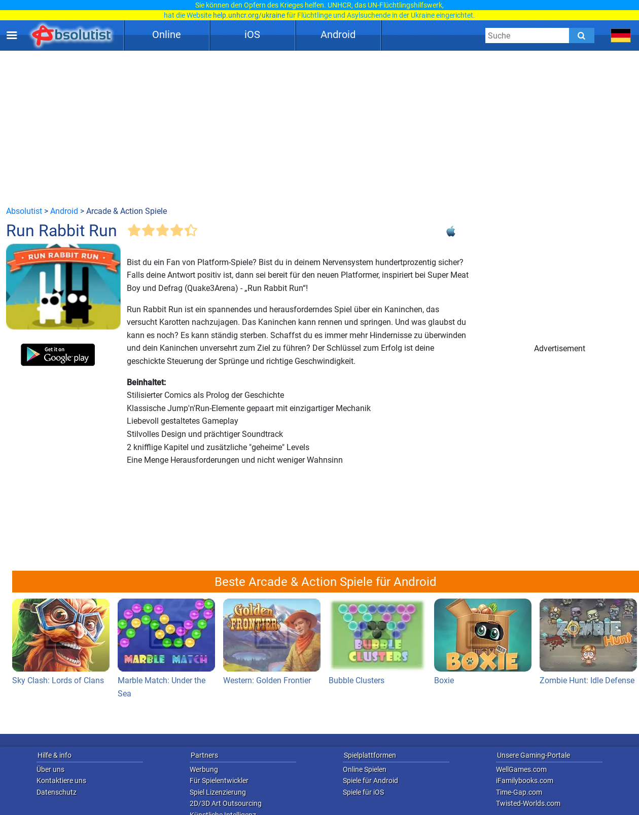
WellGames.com (521, 769)
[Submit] (581, 35)
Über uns (50, 769)
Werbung (204, 769)
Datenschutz (57, 792)
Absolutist (24, 211)
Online (166, 34)
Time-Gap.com (519, 792)
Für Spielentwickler (219, 780)
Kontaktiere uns (61, 780)
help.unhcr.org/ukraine (249, 15)
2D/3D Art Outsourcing (226, 803)
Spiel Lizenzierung (218, 792)
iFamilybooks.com (524, 780)
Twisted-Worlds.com (528, 803)
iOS (252, 34)
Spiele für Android (370, 780)
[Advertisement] (319, 128)
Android (338, 34)
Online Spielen (364, 769)
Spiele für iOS (363, 792)
